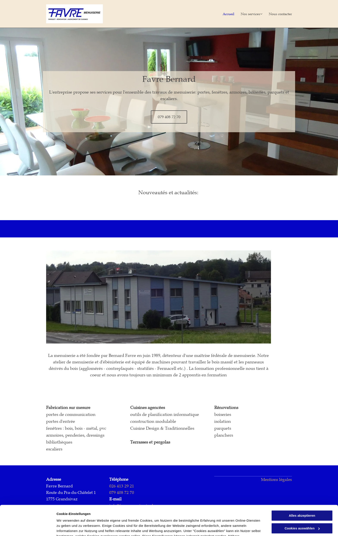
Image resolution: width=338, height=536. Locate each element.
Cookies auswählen (71, 527)
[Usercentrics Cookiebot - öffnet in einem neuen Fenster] (28, 527)
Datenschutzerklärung (162, 515)
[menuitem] (225, 13)
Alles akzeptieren (302, 490)
